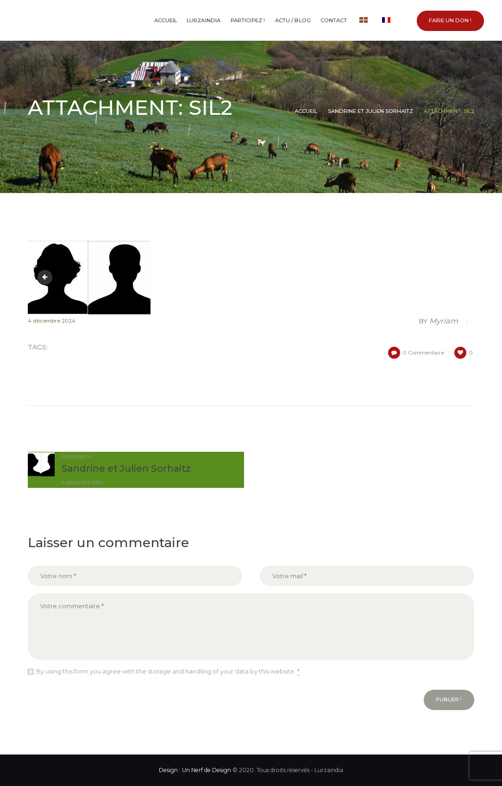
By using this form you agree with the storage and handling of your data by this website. (168, 671)
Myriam (439, 321)
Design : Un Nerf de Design (195, 770)
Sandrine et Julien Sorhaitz (370, 111)
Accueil (306, 111)
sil (46, 277)
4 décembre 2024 (51, 321)
